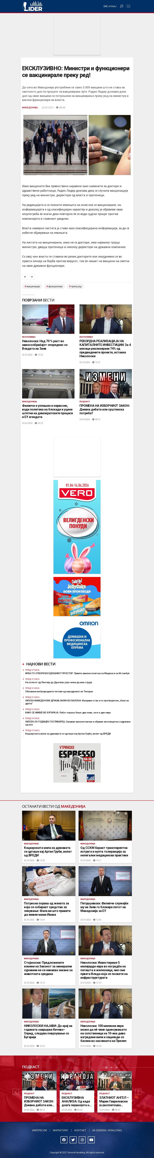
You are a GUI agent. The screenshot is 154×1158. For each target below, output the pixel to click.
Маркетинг (60, 1130)
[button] (16, 1092)
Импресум (39, 1130)
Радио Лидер (32, 6)
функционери (55, 286)
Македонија (30, 107)
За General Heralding (107, 1130)
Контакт (80, 1130)
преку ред (76, 286)
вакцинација (33, 286)
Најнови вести (40, 663)
